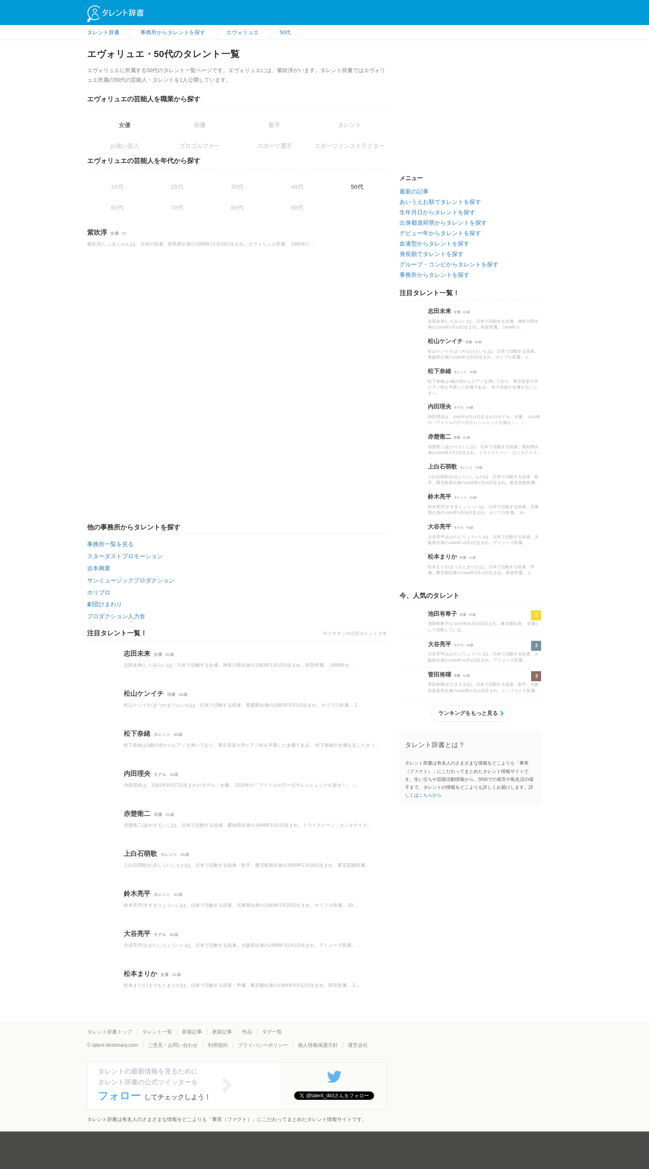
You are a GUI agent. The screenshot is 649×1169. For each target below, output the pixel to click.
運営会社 (358, 1045)
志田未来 (137, 653)
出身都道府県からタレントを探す (443, 222)
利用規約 (218, 1045)
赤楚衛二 (137, 813)
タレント (162, 734)
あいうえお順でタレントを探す (440, 201)
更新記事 (222, 1032)
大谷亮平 (137, 933)
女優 (124, 125)
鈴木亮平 (137, 893)
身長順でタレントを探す (431, 254)
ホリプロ (98, 592)
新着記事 (192, 1032)
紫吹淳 (97, 232)
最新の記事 (414, 191)
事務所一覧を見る (110, 544)
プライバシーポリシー (263, 1045)
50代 (357, 186)
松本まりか (140, 973)
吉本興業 (98, 568)
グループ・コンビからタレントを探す (449, 264)
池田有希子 (442, 613)
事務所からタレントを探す (434, 274)
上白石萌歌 (140, 853)
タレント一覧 (157, 1032)
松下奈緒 (137, 733)
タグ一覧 (272, 1032)
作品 (247, 1032)
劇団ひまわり (104, 604)
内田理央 (137, 773)
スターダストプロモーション (125, 556)
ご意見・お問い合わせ (173, 1045)
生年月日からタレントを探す (437, 212)
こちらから (430, 795)
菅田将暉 (439, 674)
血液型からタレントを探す (434, 243)
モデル (160, 774)
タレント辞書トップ (109, 1032)
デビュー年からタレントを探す (440, 233)
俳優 (171, 694)
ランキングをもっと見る (468, 713)
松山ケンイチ (144, 693)
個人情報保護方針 (318, 1045)
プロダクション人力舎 (116, 616)
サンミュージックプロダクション (131, 580)
